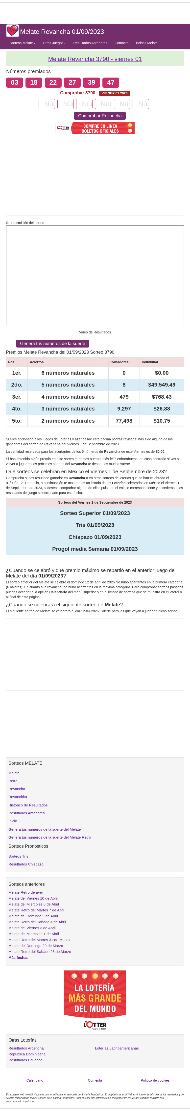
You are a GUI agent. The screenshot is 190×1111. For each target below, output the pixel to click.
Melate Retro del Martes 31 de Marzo (39, 940)
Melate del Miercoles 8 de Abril (33, 904)
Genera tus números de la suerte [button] (52, 343)
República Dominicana (27, 1054)
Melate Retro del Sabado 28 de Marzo (39, 951)
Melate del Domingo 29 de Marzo (35, 946)
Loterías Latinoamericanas (117, 1048)
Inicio (12, 821)
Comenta (95, 1080)
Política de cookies (155, 1080)
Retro (13, 781)
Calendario (34, 1080)
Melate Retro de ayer (25, 892)
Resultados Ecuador (25, 1060)
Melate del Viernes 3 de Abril (32, 928)
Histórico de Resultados (28, 805)
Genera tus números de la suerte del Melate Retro (49, 837)
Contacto (121, 43)
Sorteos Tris (18, 856)
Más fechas (18, 957)
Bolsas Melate (147, 43)
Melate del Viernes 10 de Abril (33, 898)
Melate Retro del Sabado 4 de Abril (37, 922)
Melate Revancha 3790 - (95, 59)
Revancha (16, 789)
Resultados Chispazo (26, 864)
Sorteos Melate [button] (22, 43)
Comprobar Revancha (100, 115)
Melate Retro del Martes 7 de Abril (36, 910)
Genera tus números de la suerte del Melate (44, 829)
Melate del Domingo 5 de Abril (33, 916)
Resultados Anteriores (90, 43)
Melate (14, 773)
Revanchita (17, 797)
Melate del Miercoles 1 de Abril (33, 934)
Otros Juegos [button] (54, 43)
